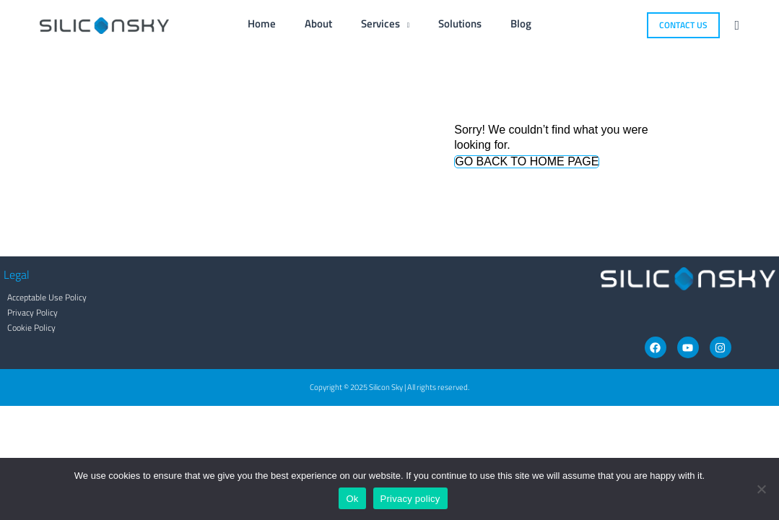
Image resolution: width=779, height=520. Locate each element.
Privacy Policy (29, 312)
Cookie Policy (28, 327)
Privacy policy (410, 498)
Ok (352, 498)
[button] (683, 25)
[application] (405, 23)
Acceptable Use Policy (43, 297)
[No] (761, 489)
